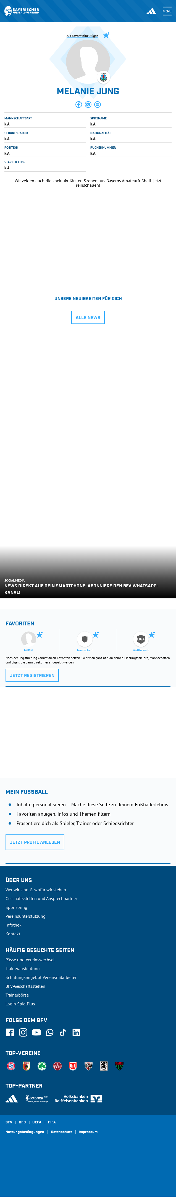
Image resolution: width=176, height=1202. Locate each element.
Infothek (14, 925)
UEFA (36, 1122)
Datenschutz (61, 1132)
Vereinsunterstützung (26, 916)
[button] (78, 104)
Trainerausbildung (23, 968)
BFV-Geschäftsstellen (25, 986)
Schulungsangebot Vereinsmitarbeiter (41, 977)
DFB (22, 1122)
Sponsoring (16, 907)
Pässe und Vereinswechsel (30, 959)
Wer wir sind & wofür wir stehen (36, 889)
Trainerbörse (17, 995)
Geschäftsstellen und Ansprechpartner (41, 898)
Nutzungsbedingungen (25, 1132)
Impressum (88, 1132)
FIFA (52, 1122)
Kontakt (13, 933)
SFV (9, 1122)
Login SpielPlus (20, 1003)
